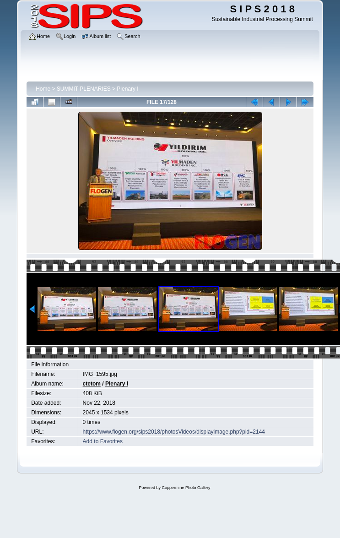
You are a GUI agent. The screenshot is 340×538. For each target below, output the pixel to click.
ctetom (92, 383)
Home (43, 89)
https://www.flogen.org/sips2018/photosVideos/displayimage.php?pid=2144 (174, 432)
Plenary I (127, 89)
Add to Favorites (103, 441)
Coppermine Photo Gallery (186, 487)
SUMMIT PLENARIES (84, 89)
